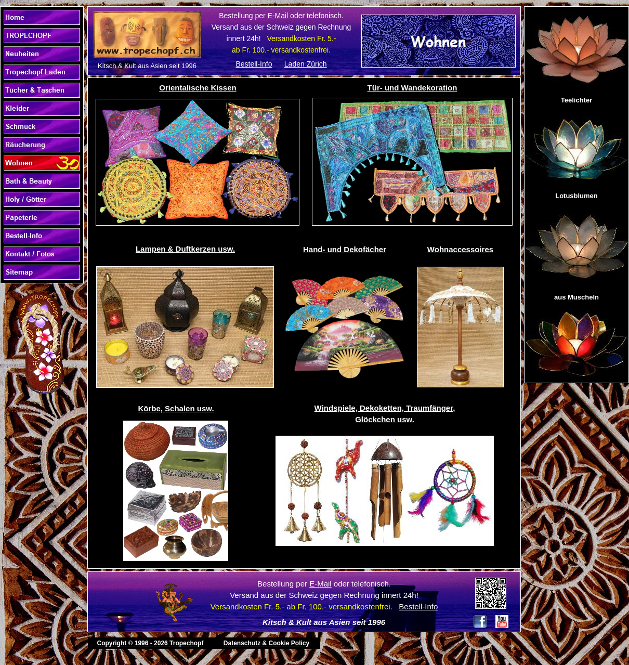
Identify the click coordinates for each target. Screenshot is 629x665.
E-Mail (278, 15)
